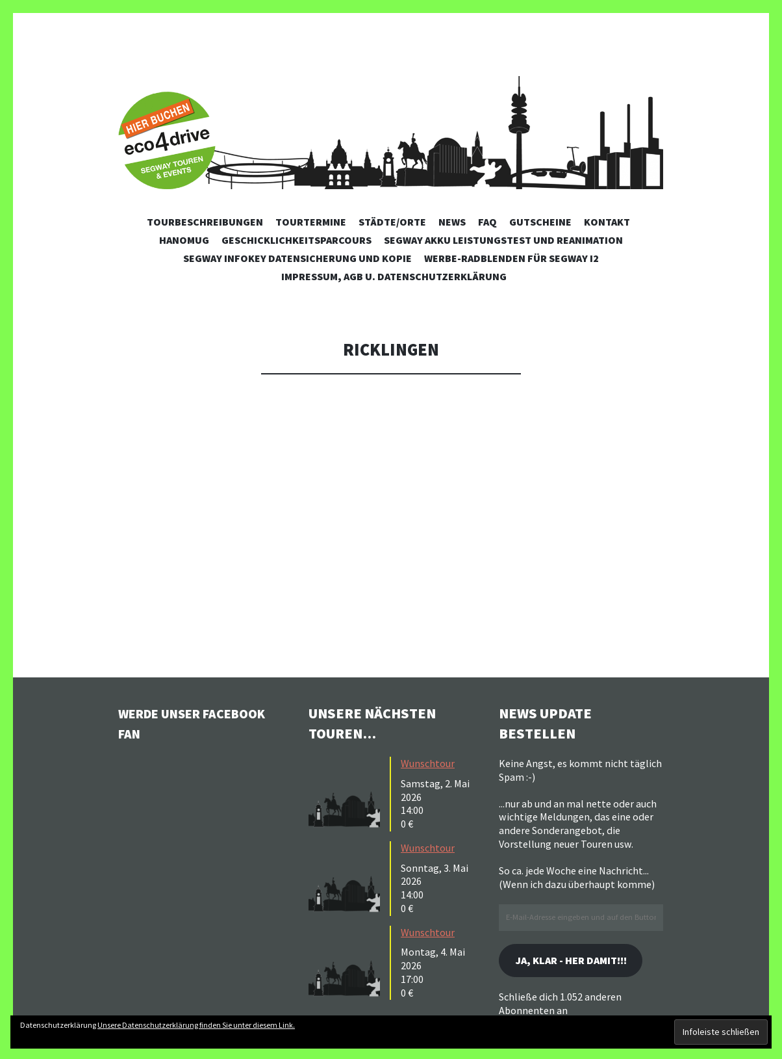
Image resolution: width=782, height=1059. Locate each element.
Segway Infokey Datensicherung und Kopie (297, 258)
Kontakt (607, 221)
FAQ (487, 221)
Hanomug (184, 239)
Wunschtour (428, 763)
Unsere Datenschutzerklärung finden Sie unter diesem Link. (196, 1025)
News (452, 221)
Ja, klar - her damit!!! (579, 961)
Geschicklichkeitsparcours (296, 239)
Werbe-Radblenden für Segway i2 (511, 258)
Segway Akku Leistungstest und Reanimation (503, 239)
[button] (347, 792)
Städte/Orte (392, 221)
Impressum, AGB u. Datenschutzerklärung (394, 276)
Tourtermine (310, 221)
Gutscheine (540, 221)
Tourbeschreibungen (205, 221)
